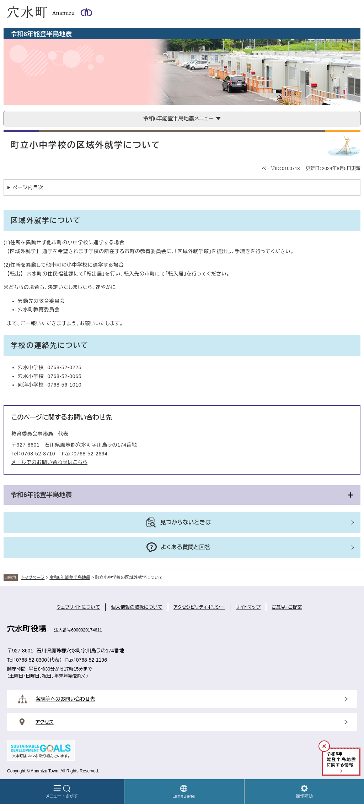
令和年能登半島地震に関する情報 (341, 759)
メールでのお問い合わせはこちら (49, 462)
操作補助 (304, 791)
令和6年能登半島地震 (41, 494)
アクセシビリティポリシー (199, 607)
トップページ (33, 577)
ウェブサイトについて (78, 607)
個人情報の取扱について (136, 607)
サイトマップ (248, 607)
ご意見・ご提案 (287, 607)
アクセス (45, 722)
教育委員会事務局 (32, 434)
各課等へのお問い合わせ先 (65, 699)
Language (184, 791)
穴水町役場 (26, 628)
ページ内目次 (28, 187)
